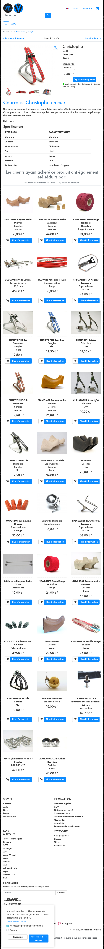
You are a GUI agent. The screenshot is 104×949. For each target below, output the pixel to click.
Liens (5, 810)
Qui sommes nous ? (63, 810)
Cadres (57, 839)
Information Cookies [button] (16, 921)
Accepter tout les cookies (39, 938)
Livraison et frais (62, 813)
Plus (5, 878)
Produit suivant (92, 38)
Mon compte (9, 817)
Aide (5, 807)
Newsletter (59, 820)
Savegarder (18, 937)
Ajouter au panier (84, 80)
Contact (75, 8)
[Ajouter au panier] (8, 240)
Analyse (13, 930)
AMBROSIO (9, 874)
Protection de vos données (67, 826)
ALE (5, 865)
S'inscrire (61, 893)
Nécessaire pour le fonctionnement (26, 926)
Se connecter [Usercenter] (87, 8)
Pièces (57, 842)
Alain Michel (9, 855)
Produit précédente (13, 38)
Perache (7, 842)
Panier (6, 813)
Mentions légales (62, 804)
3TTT (5, 845)
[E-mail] (29, 892)
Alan (5, 858)
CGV (56, 807)
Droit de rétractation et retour (68, 817)
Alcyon (6, 861)
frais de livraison (92, 930)
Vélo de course (61, 836)
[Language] (67, 9)
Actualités (59, 823)
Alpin (5, 871)
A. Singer (7, 848)
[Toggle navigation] (6, 23)
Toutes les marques (12, 839)
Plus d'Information (21, 240)
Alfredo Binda (10, 868)
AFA (5, 852)
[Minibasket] (97, 8)
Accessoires (60, 845)
